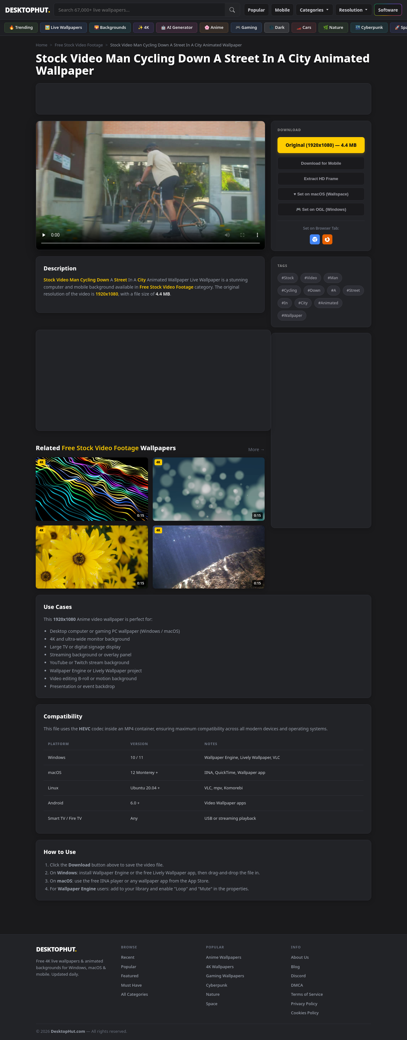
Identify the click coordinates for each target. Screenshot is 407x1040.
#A (333, 290)
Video (62, 280)
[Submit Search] (232, 9)
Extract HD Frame (321, 178)
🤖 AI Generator (177, 27)
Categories (314, 10)
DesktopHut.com (68, 1031)
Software (388, 10)
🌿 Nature (333, 27)
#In (285, 303)
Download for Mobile (321, 163)
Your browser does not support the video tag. (150, 185)
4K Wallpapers (220, 966)
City (142, 280)
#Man (333, 277)
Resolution (353, 10)
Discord (298, 976)
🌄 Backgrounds (110, 27)
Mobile (282, 10)
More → (256, 449)
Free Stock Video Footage (79, 45)
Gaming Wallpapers (225, 976)
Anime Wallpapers (223, 957)
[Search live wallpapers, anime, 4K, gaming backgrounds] (139, 9)
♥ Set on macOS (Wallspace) (321, 194)
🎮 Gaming (246, 27)
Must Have (131, 985)
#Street (353, 290)
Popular (256, 10)
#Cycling (289, 290)
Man (74, 280)
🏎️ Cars (303, 27)
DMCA (297, 985)
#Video (310, 277)
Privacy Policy (304, 1003)
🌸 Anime (213, 27)
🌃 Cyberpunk (369, 27)
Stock (49, 280)
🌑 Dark (277, 27)
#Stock (288, 277)
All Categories (134, 994)
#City (303, 303)
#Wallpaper (292, 315)
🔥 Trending (21, 27)
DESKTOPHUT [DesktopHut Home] (27, 10)
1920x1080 (107, 294)
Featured (130, 976)
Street (120, 280)
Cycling (88, 280)
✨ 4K (143, 27)
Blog (295, 966)
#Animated (328, 303)
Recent (128, 957)
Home (41, 45)
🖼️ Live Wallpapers (63, 27)
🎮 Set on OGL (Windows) (321, 209)
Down (103, 280)
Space (212, 1003)
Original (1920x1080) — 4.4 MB (321, 145)
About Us (300, 957)
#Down (314, 290)
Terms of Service (307, 994)
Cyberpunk (216, 985)
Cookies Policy (305, 1013)
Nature (212, 994)
